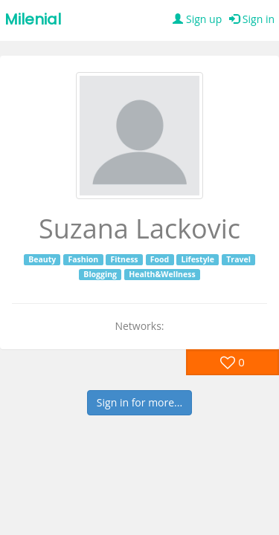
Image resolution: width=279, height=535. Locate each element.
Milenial (32, 19)
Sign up (197, 19)
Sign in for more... (139, 402)
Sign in (252, 19)
